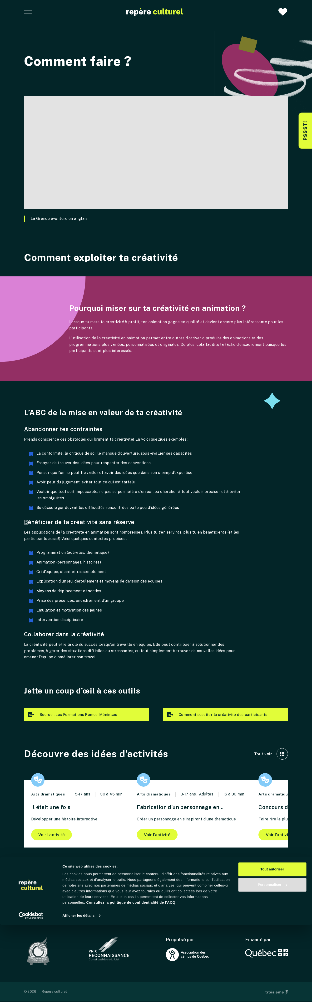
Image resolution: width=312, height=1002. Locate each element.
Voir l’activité (52, 835)
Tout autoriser (272, 946)
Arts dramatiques (48, 794)
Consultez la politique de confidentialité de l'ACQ (130, 980)
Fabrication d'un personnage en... (183, 807)
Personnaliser (272, 962)
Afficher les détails (78, 993)
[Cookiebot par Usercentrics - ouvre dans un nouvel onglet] (31, 992)
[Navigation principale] (28, 12)
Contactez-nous (40, 921)
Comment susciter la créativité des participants (217, 715)
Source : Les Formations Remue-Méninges (72, 715)
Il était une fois (52, 807)
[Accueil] (154, 12)
